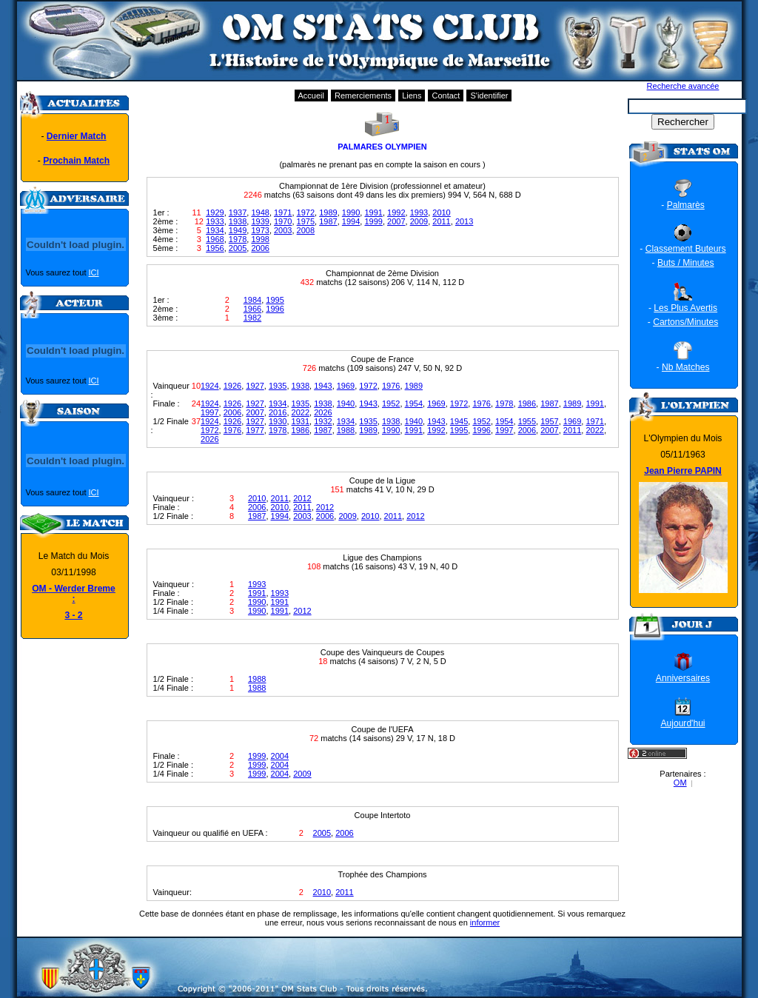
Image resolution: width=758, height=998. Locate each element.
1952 (391, 403)
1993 (419, 212)
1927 (255, 385)
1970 (283, 221)
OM (680, 782)
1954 (414, 403)
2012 (302, 498)
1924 (209, 385)
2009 (419, 221)
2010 (441, 212)
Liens (411, 95)
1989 (328, 212)
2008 (306, 230)
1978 (237, 239)
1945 (459, 421)
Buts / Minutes (685, 263)
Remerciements (363, 95)
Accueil (311, 95)
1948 (260, 212)
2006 (260, 248)
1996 (275, 308)
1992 (396, 212)
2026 (323, 412)
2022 (300, 412)
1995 (275, 299)
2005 (237, 248)
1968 (215, 239)
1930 (277, 421)
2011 (441, 221)
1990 (351, 212)
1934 (215, 230)
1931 (300, 421)
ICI (94, 272)
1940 (346, 403)
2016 (277, 412)
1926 (232, 385)
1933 (215, 221)
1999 (373, 221)
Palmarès (686, 205)
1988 (346, 430)
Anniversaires (683, 678)
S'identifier (489, 95)
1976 (391, 385)
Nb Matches (686, 367)
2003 (283, 230)
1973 (260, 230)
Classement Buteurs (685, 249)
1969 (346, 385)
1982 (252, 317)
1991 (373, 212)
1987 (328, 221)
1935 (277, 385)
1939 (260, 221)
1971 (283, 212)
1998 (260, 239)
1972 (306, 212)
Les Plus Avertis (685, 308)
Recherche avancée (683, 85)
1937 (237, 212)
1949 (237, 230)
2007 (396, 221)
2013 (464, 221)
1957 (549, 421)
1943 (323, 385)
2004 (280, 755)
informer (485, 922)
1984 (252, 299)
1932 (323, 421)
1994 (351, 221)
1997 (209, 412)
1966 (252, 308)
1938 (237, 221)
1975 (306, 221)
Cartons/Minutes (685, 322)
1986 (527, 403)
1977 (255, 430)
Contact (446, 95)
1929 (215, 212)
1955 (527, 421)
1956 (215, 248)
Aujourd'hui (682, 723)
